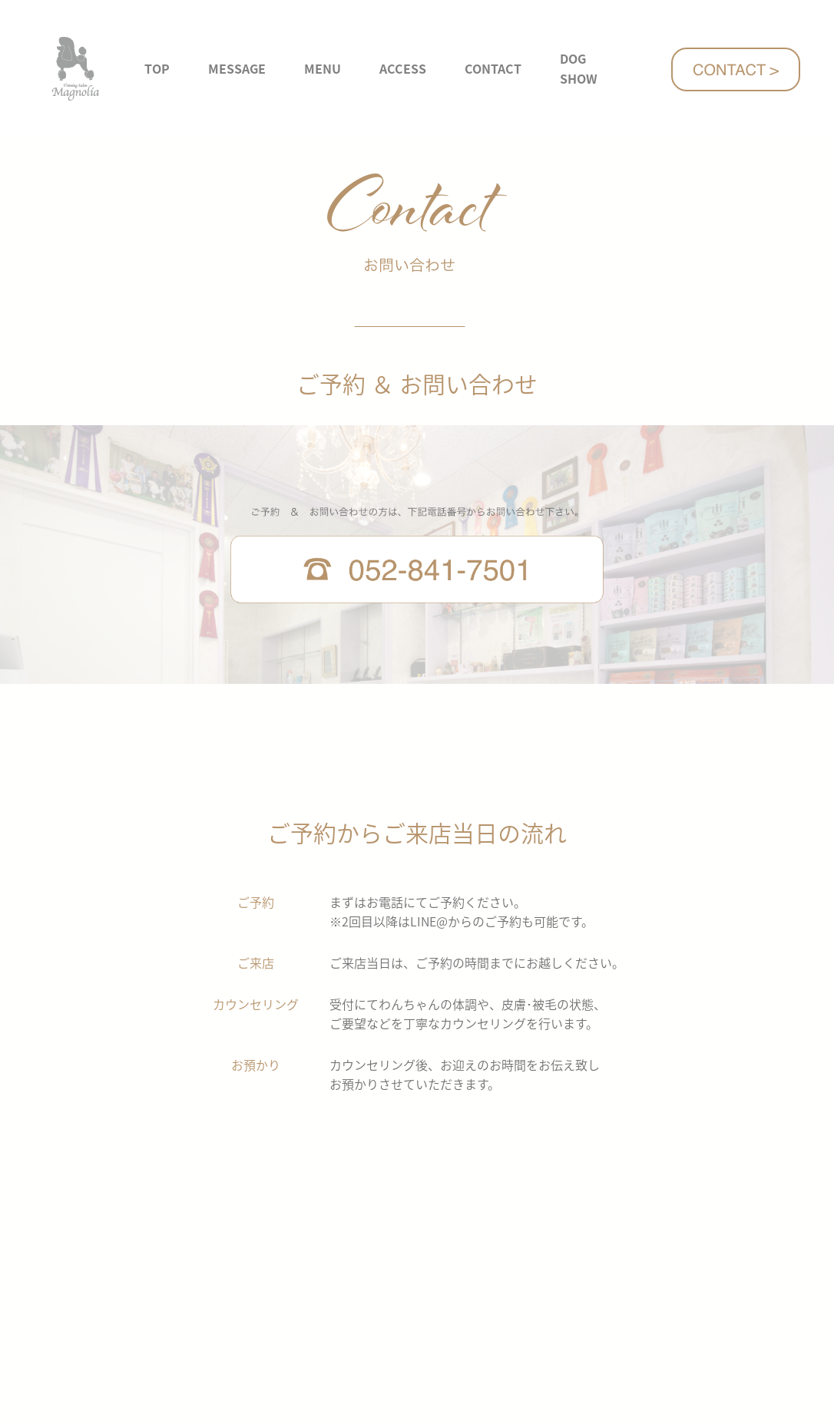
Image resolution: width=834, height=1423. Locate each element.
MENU (322, 68)
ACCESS (402, 68)
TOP (157, 68)
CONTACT (493, 68)
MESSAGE (237, 68)
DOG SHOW (578, 68)
